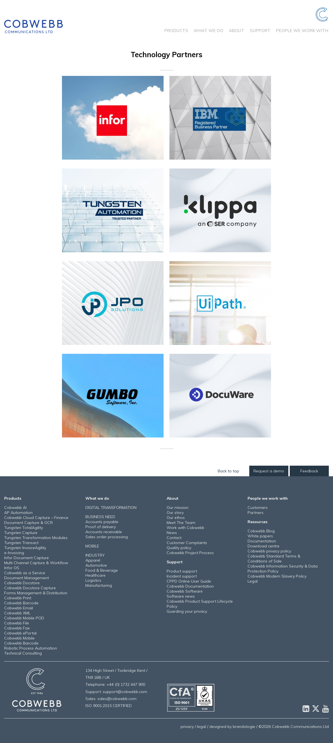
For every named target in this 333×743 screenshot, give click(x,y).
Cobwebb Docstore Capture (30, 587)
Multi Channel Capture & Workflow (36, 562)
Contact (174, 537)
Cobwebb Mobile (19, 638)
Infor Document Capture (26, 557)
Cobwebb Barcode (21, 602)
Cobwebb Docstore (22, 582)
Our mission (177, 507)
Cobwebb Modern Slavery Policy (277, 576)
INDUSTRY (95, 555)
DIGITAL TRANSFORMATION (110, 507)
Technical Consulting (23, 653)
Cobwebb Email (18, 607)
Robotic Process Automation (30, 648)
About (236, 30)
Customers (258, 507)
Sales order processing (106, 536)
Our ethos (176, 517)
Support (260, 30)
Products (176, 30)
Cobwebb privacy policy (269, 551)
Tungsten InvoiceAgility (25, 547)
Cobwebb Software (185, 591)
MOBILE (92, 546)
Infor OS (11, 567)
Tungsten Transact (21, 542)
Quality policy (179, 547)
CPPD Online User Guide (189, 581)
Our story (175, 512)
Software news (181, 596)
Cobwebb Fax (17, 628)
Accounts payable (101, 521)
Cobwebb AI (15, 507)
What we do (208, 30)
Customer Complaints (187, 542)
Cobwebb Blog (261, 530)
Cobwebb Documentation (190, 586)
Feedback (309, 470)
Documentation (262, 541)
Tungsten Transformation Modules (36, 537)
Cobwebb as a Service (24, 572)
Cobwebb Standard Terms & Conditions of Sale (274, 559)
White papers (260, 535)
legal (201, 726)
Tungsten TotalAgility (23, 527)
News (172, 532)
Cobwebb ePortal (20, 633)
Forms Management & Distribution (35, 592)
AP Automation (18, 512)
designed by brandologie (232, 726)
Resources (257, 521)
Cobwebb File (16, 623)
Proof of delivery (100, 526)
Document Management (26, 577)
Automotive (96, 565)
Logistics (93, 580)
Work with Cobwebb (185, 527)
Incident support (182, 576)
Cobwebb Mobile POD (24, 618)
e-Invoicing (14, 552)
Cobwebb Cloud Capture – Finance (36, 517)
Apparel (92, 560)
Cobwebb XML (17, 612)
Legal (253, 581)
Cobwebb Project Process (190, 552)
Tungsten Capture (20, 532)
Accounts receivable (103, 531)
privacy (187, 726)
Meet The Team (181, 522)
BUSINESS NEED (100, 516)
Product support (182, 571)
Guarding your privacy (187, 611)
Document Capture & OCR (28, 522)
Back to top (229, 470)
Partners (255, 512)
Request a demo (269, 470)
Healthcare (95, 575)
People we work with (302, 30)
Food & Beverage (101, 570)
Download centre (263, 546)
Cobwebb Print (17, 597)
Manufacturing (98, 585)
